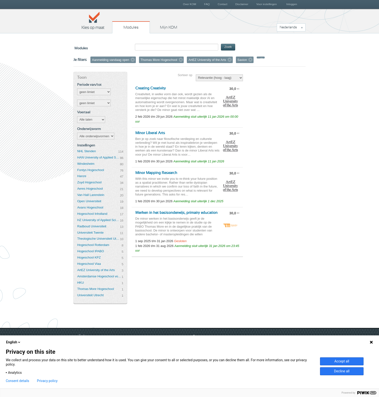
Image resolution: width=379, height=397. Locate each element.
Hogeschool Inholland (92, 214)
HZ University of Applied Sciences (98, 220)
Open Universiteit (89, 201)
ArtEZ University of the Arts (96, 270)
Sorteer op (185, 75)
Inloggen (291, 4)
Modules (131, 27)
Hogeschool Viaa (89, 264)
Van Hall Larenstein (90, 195)
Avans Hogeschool (90, 207)
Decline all (342, 371)
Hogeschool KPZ (89, 257)
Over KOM (189, 4)
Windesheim (85, 164)
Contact (222, 4)
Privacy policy (47, 381)
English (13, 342)
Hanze (81, 176)
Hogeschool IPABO (90, 251)
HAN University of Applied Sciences (98, 157)
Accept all (341, 361)
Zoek (228, 47)
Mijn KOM (168, 27)
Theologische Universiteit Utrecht (98, 238)
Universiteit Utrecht (90, 295)
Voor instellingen (266, 4)
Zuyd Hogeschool (89, 182)
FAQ (207, 4)
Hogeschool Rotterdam (93, 245)
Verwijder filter (133, 60)
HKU (80, 282)
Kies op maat (93, 20)
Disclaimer (241, 4)
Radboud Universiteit (91, 226)
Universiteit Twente (90, 232)
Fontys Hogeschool (90, 170)
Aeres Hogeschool (90, 188)
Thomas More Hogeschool (95, 289)
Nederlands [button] (288, 27)
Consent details (17, 381)
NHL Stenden (86, 151)
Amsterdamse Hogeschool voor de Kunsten (99, 276)
